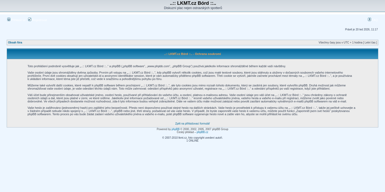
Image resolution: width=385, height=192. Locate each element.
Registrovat (37, 20)
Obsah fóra (15, 42)
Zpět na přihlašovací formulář (192, 123)
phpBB (176, 129)
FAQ (373, 20)
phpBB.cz (202, 132)
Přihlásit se (16, 20)
